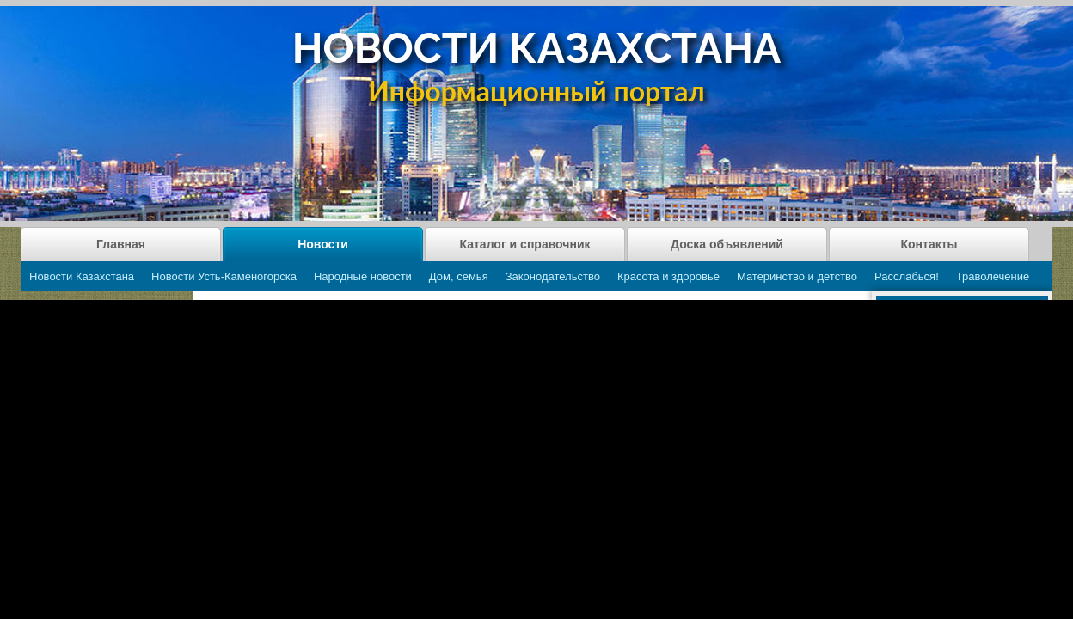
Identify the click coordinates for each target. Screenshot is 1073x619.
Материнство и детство (797, 276)
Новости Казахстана (81, 276)
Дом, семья (458, 276)
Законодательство (553, 276)
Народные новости (363, 276)
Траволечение (992, 276)
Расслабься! (906, 276)
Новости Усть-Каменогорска (224, 276)
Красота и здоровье (668, 276)
